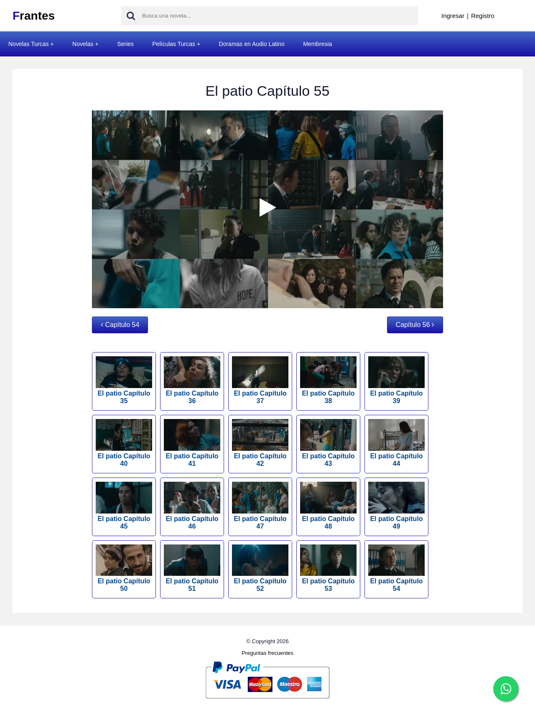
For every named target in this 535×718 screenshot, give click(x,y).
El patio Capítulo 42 (260, 443)
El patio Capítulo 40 (124, 443)
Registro (482, 15)
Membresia (317, 44)
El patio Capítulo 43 (328, 443)
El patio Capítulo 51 (192, 568)
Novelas (83, 44)
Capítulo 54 (120, 324)
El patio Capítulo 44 (396, 443)
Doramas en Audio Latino (252, 44)
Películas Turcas (173, 44)
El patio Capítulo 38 (328, 380)
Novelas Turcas (28, 44)
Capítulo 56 (415, 324)
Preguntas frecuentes (267, 653)
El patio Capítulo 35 (124, 380)
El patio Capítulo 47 (260, 506)
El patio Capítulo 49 (396, 506)
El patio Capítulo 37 (260, 380)
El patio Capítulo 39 (396, 380)
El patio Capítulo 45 (124, 506)
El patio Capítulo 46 (192, 506)
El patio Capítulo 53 (328, 568)
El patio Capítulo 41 (192, 443)
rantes (34, 15)
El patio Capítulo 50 (124, 568)
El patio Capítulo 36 (192, 380)
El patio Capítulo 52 (260, 568)
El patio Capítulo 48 (328, 506)
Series (125, 44)
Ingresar (452, 15)
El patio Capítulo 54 (396, 568)
